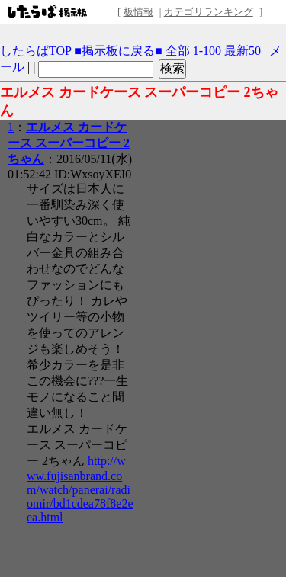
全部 (177, 50)
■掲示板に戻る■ (118, 50)
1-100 (207, 50)
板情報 (138, 12)
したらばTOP (35, 50)
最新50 (242, 50)
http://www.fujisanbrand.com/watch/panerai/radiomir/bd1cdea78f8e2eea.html (80, 489)
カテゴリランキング (208, 12)
